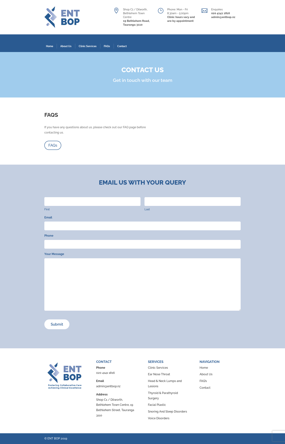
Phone (48, 235)
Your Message (54, 254)
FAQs (107, 46)
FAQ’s (203, 381)
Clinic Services (88, 46)
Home (49, 46)
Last (147, 209)
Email (48, 217)
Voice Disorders (158, 418)
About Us (65, 46)
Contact (122, 46)
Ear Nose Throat (159, 374)
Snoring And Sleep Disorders (167, 411)
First (47, 209)
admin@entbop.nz (108, 386)
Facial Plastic (157, 405)
